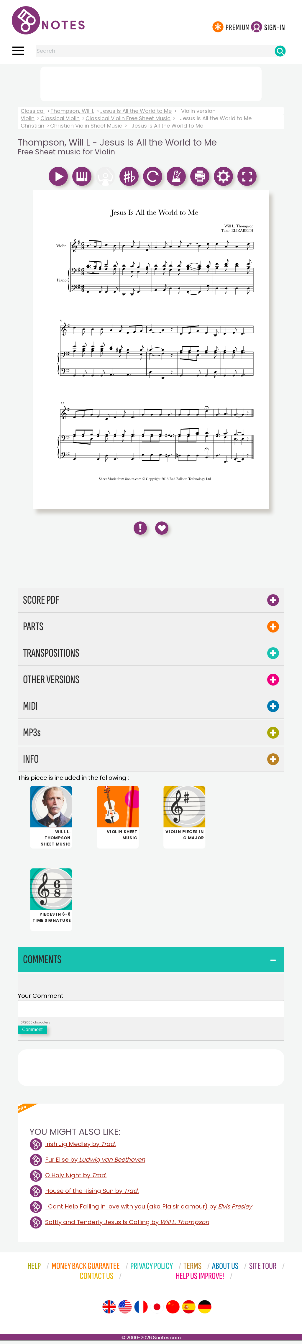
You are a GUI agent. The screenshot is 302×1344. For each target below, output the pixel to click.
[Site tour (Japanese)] (157, 1310)
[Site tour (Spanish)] (188, 1310)
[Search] (280, 51)
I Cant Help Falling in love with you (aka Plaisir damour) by (148, 1210)
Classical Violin (60, 118)
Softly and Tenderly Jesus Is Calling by (127, 1225)
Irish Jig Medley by (80, 1147)
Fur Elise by (95, 1163)
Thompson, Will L (72, 111)
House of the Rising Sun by (92, 1194)
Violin (28, 118)
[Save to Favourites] (161, 528)
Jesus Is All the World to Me (136, 111)
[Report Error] (140, 528)
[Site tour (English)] (109, 1310)
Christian (32, 125)
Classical (33, 111)
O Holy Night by (75, 1179)
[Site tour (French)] (141, 1310)
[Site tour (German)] (204, 1310)
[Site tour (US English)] (125, 1310)
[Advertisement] (151, 83)
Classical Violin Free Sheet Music (128, 118)
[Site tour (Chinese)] (172, 1310)
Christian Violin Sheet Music (86, 125)
